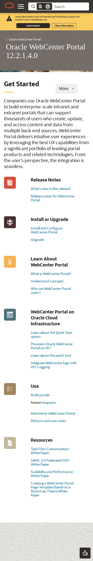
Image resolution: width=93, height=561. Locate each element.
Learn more (33, 25)
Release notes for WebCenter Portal (53, 198)
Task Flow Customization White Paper (50, 450)
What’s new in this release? (51, 188)
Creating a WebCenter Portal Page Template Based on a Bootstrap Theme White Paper (52, 489)
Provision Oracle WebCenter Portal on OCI (52, 346)
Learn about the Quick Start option (51, 334)
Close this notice (64, 25)
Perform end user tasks (48, 420)
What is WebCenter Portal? (51, 273)
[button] (85, 553)
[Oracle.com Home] (9, 5)
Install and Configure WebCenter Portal (46, 230)
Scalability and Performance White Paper (52, 473)
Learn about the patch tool (51, 355)
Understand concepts (47, 281)
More (66, 88)
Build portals (40, 394)
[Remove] (48, 6)
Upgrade (37, 239)
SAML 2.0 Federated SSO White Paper (50, 462)
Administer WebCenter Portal (53, 413)
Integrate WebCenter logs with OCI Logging (54, 364)
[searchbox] (70, 7)
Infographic (49, 402)
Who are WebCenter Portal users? (51, 290)
